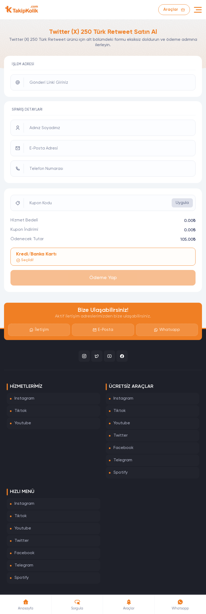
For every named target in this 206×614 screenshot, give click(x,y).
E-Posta (103, 330)
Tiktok (20, 411)
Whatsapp (167, 330)
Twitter (120, 435)
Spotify (120, 472)
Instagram (24, 398)
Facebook (123, 448)
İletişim (39, 330)
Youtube (22, 423)
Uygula (182, 203)
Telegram (122, 460)
